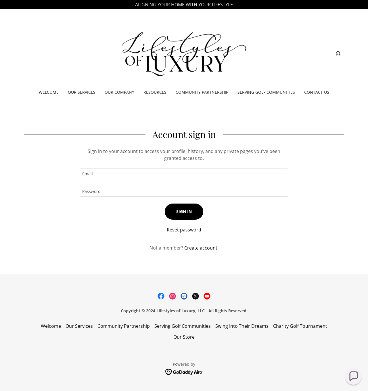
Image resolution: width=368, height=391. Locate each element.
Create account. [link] (201, 248)
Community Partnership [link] (202, 92)
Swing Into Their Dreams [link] (242, 326)
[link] (184, 53)
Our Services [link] (81, 92)
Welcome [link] (49, 92)
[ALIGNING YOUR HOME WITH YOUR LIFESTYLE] (184, 4)
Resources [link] (154, 92)
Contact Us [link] (316, 92)
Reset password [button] (184, 230)
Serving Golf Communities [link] (266, 92)
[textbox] (184, 173)
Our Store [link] (184, 337)
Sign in (184, 211)
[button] (338, 54)
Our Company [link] (119, 92)
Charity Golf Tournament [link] (300, 326)
